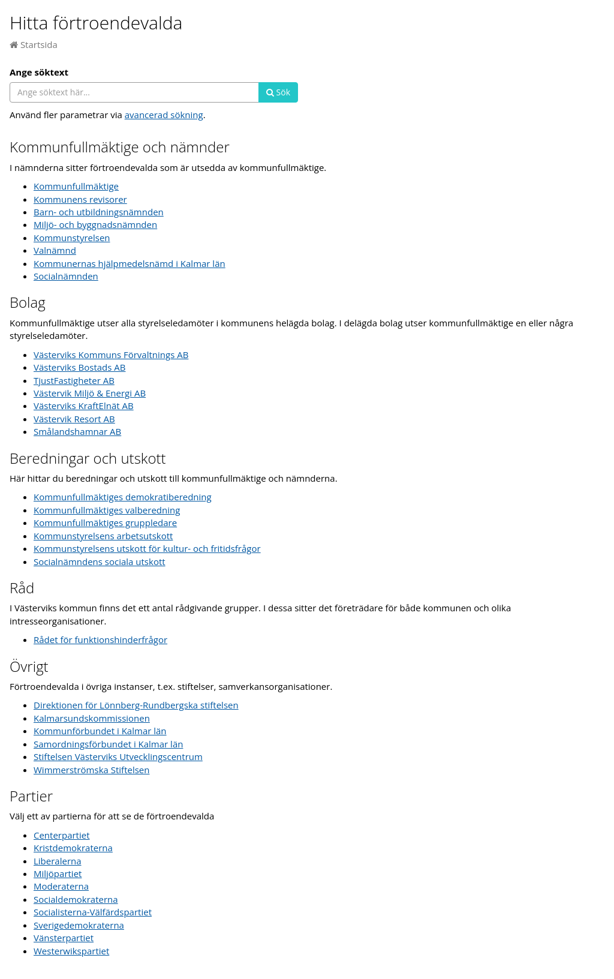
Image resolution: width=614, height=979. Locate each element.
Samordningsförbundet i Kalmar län (108, 744)
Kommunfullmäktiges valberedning (107, 510)
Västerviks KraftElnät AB (84, 406)
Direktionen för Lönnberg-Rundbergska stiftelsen (136, 705)
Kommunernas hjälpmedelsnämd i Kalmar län (129, 263)
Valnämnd (55, 250)
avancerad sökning (164, 115)
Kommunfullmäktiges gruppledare (105, 522)
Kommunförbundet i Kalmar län (100, 731)
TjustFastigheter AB (74, 380)
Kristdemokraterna (73, 848)
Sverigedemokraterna (79, 925)
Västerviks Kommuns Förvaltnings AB (111, 355)
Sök (278, 92)
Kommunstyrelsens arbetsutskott (103, 536)
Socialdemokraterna (76, 899)
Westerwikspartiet (71, 951)
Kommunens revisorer (80, 199)
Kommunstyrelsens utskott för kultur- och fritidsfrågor (147, 548)
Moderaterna (61, 886)
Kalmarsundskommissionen (92, 718)
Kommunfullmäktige (76, 186)
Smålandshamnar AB (77, 431)
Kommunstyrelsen (72, 238)
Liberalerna (58, 861)
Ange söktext (39, 72)
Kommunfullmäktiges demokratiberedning (123, 497)
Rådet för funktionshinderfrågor (100, 639)
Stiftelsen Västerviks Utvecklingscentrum (118, 756)
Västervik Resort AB (74, 419)
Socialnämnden (66, 276)
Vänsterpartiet (64, 938)
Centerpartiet (62, 835)
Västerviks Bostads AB (79, 367)
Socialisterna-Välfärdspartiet (93, 912)
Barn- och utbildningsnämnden (99, 212)
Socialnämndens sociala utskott (99, 561)
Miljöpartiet (58, 873)
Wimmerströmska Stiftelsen (92, 770)
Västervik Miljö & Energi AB (90, 393)
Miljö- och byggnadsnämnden (95, 224)
